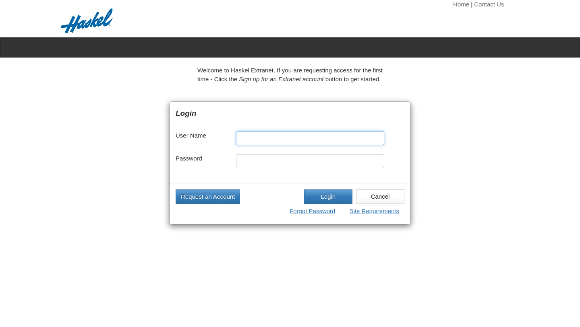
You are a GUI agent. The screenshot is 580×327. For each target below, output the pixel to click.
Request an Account (208, 196)
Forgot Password (312, 211)
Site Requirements (374, 211)
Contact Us (489, 4)
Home (461, 4)
